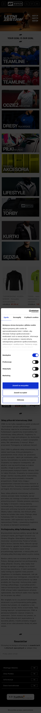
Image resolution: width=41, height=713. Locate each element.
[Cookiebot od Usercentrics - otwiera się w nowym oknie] (29, 311)
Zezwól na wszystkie (21, 385)
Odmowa (20, 400)
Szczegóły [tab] (17, 317)
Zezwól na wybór (20, 393)
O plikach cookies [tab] (31, 317)
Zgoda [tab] (6, 317)
